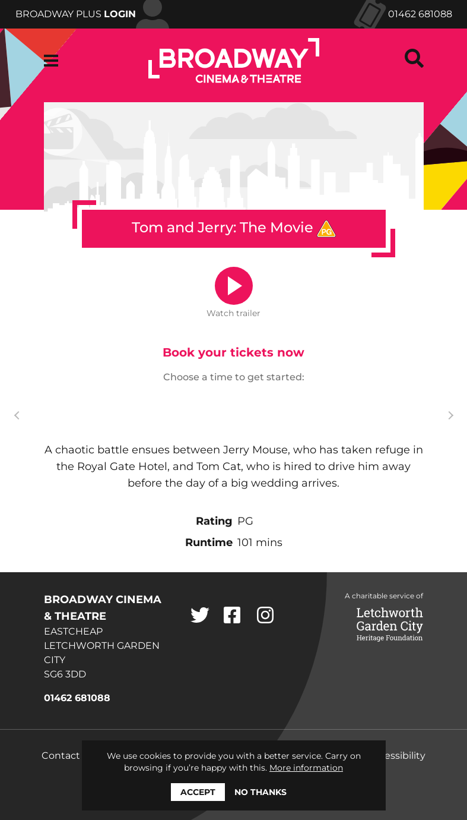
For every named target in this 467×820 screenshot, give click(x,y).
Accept (197, 792)
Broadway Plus (75, 14)
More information (306, 767)
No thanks (260, 792)
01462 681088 (420, 14)
